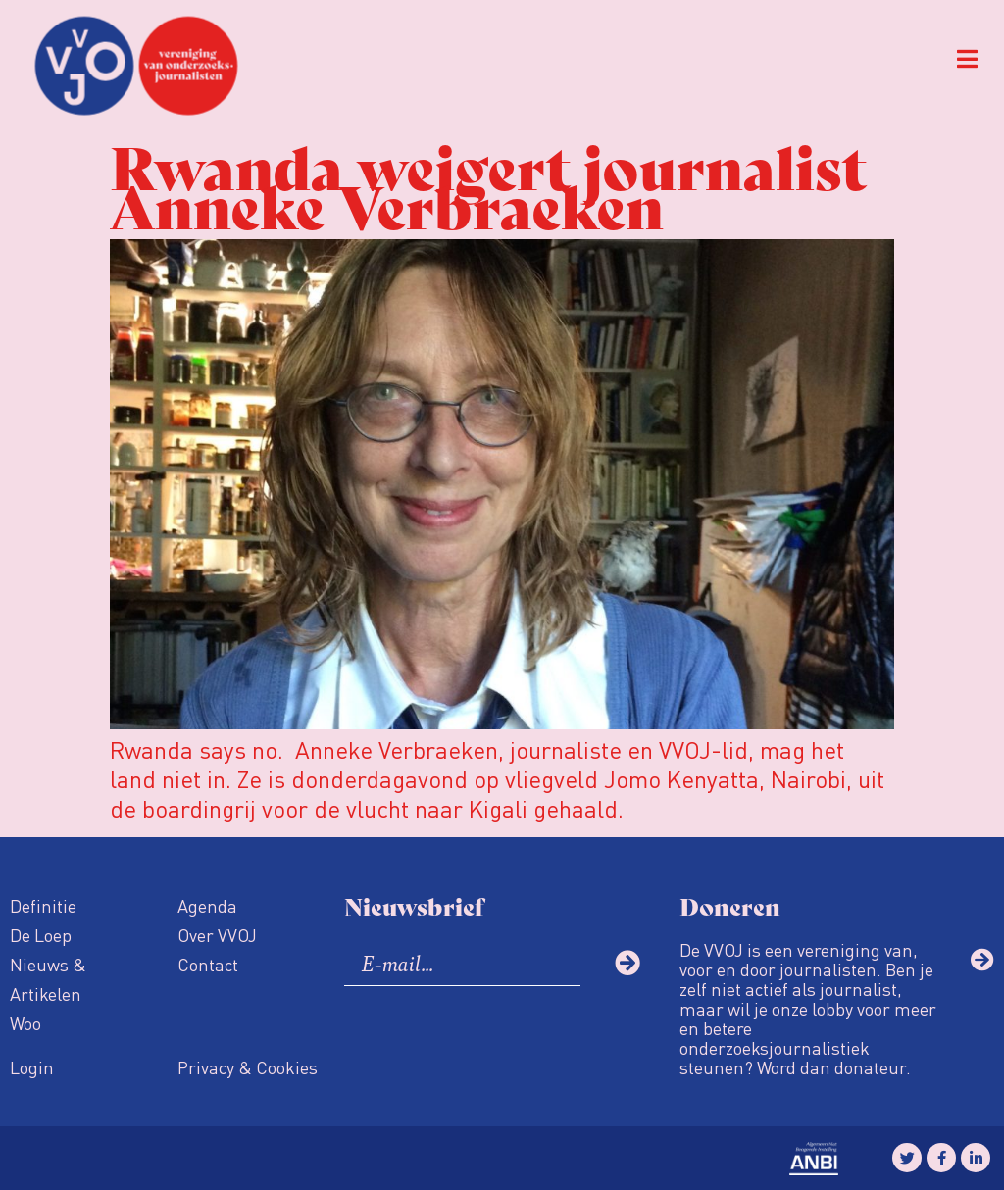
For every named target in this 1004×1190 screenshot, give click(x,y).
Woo (25, 1023)
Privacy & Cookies (247, 1067)
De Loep (41, 934)
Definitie (43, 905)
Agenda (207, 905)
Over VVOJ (217, 934)
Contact (207, 964)
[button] (967, 59)
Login (32, 1067)
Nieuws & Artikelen (48, 979)
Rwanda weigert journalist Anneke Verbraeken (488, 184)
